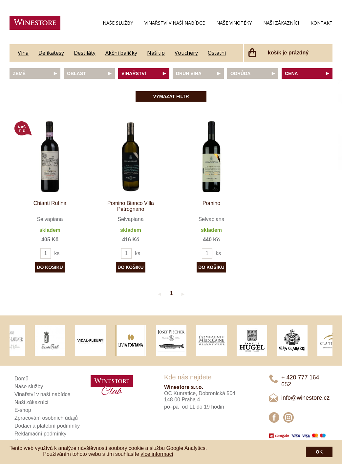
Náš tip (156, 52)
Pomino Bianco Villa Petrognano (130, 206)
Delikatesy (51, 52)
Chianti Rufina (50, 203)
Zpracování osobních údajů (46, 418)
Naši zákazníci (281, 23)
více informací (156, 454)
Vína (23, 52)
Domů (21, 378)
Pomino (211, 203)
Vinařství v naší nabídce (174, 23)
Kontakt (321, 23)
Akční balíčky (121, 52)
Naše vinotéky (234, 23)
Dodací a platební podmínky (47, 426)
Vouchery (186, 52)
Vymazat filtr (171, 96)
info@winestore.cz (305, 397)
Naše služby (118, 23)
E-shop (22, 410)
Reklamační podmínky (40, 433)
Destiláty (85, 52)
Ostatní (217, 52)
